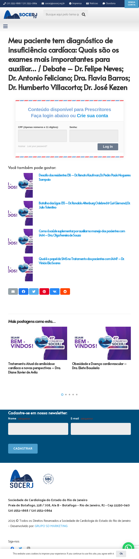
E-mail (81, 418)
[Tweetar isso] (34, 291)
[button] (62, 394)
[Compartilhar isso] (23, 291)
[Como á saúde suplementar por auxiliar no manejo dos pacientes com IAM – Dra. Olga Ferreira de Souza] (20, 241)
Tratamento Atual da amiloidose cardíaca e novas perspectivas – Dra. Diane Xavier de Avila (34, 367)
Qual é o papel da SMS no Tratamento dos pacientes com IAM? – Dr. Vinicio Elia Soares (81, 260)
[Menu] (5, 26)
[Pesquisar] (83, 14)
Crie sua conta (92, 115)
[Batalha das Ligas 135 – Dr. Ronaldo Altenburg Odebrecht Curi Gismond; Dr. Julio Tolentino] (20, 213)
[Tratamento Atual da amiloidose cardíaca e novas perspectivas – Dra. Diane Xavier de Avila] (37, 343)
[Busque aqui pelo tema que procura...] (65, 14)
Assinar (21, 146)
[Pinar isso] (44, 291)
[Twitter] (20, 548)
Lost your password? (37, 146)
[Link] (21, 14)
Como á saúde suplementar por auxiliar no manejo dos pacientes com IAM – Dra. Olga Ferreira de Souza (82, 233)
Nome (19, 418)
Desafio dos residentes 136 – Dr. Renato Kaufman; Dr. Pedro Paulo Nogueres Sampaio (84, 177)
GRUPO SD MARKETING (51, 526)
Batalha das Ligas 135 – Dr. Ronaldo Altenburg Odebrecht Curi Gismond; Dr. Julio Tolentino (84, 205)
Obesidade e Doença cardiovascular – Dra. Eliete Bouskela (99, 365)
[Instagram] (28, 548)
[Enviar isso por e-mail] (13, 291)
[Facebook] (12, 548)
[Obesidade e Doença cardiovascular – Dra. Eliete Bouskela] (101, 343)
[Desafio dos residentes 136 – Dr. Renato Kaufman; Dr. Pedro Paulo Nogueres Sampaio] (20, 185)
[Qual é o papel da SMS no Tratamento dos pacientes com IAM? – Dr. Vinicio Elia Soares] (20, 269)
